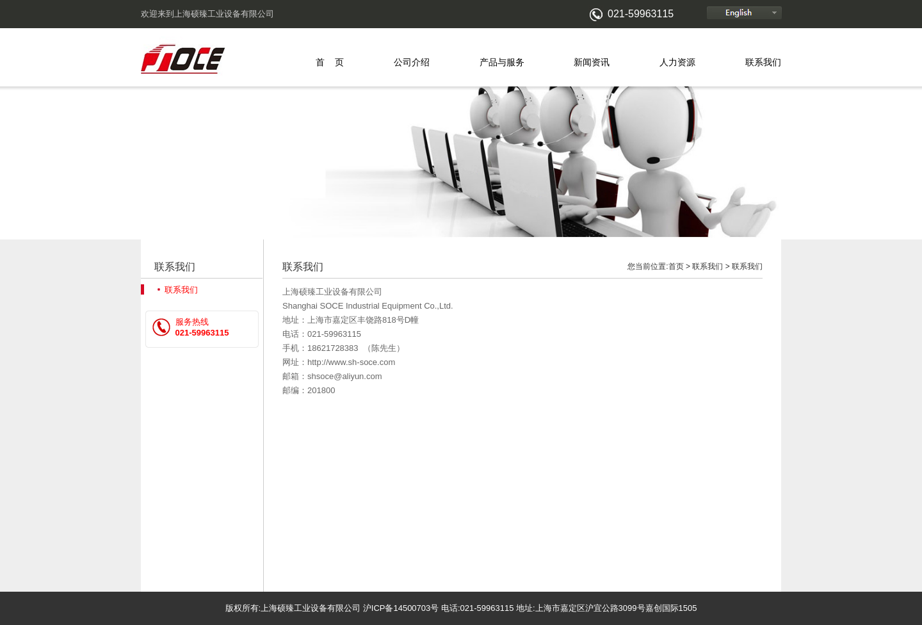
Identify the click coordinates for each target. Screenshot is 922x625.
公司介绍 (412, 62)
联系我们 (763, 62)
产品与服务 (502, 62)
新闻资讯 (592, 62)
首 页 (330, 62)
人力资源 (677, 62)
